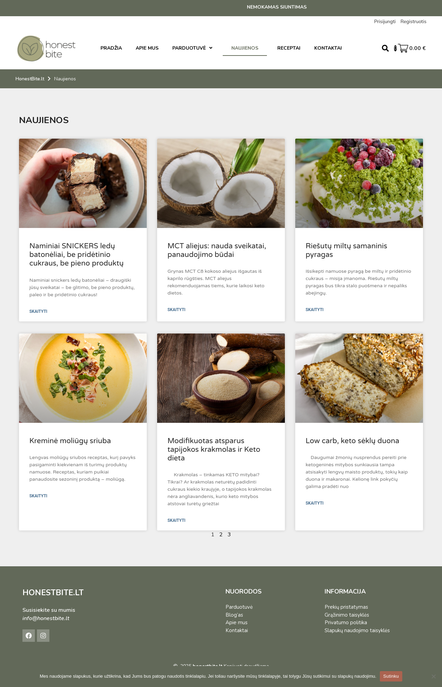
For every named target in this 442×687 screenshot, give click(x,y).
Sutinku (391, 676)
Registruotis (413, 21)
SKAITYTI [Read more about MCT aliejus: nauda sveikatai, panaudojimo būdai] (176, 309)
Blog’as (234, 614)
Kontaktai (236, 630)
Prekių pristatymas (346, 607)
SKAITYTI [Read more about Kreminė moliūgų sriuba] (38, 496)
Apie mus (236, 622)
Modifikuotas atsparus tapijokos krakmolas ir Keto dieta (213, 449)
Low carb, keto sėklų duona (352, 441)
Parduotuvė (239, 607)
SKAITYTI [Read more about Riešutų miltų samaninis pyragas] (315, 309)
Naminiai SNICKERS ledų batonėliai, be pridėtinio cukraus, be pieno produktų (76, 255)
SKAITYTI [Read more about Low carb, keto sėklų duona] (315, 503)
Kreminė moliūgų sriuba (70, 441)
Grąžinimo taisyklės (347, 614)
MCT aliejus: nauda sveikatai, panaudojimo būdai (216, 250)
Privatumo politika (346, 622)
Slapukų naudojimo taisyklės (357, 630)
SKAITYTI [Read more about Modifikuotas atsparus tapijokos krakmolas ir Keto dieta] (176, 520)
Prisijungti (384, 21)
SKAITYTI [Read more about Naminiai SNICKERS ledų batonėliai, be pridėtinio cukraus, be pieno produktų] (38, 311)
